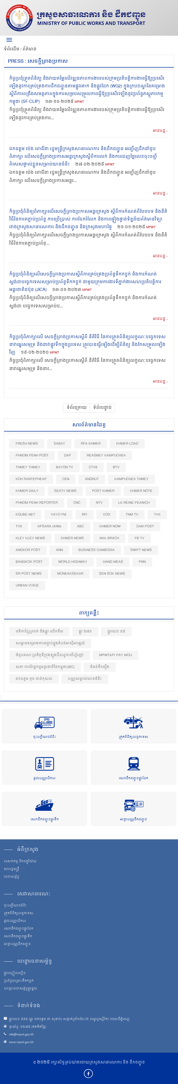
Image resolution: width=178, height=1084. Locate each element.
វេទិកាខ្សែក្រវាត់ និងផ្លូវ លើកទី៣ (39, 632)
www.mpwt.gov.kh (21, 1042)
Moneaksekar (70, 574)
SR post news (29, 574)
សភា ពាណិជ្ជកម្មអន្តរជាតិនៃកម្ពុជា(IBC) (45, 667)
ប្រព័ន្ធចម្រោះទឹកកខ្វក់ (19, 981)
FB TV (139, 538)
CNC (76, 503)
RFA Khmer (91, 444)
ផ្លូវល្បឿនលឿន (15, 973)
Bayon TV (64, 467)
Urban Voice (27, 586)
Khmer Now (110, 526)
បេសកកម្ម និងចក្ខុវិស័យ (20, 861)
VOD (106, 515)
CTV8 (93, 467)
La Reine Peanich (134, 503)
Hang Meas (113, 562)
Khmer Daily (27, 491)
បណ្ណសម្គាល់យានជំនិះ (85, 679)
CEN (65, 479)
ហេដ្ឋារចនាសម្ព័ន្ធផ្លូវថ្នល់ (20, 989)
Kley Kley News (30, 538)
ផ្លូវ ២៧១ (85, 632)
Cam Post (145, 526)
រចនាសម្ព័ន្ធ (11, 877)
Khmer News (72, 538)
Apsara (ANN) (49, 526)
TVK (157, 515)
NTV (99, 503)
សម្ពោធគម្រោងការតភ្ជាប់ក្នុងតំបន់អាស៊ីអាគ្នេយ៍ (50, 643)
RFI (84, 515)
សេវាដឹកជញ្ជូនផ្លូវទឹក (45, 819)
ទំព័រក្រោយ (77, 407)
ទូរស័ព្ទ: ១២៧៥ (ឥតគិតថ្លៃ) (27, 1027)
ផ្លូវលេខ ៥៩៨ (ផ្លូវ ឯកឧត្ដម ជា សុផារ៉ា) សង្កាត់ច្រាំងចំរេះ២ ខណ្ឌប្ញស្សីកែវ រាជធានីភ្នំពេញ (69, 1019)
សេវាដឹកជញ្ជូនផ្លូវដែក (133, 778)
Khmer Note (141, 491)
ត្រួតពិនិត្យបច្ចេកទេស (133, 737)
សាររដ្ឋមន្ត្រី (11, 869)
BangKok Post (29, 562)
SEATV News (65, 491)
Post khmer (103, 491)
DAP (67, 455)
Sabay (59, 444)
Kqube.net (25, 515)
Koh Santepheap (31, 479)
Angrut (92, 479)
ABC (80, 526)
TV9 (19, 526)
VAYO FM (58, 515)
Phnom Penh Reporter (37, 503)
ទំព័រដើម (12, 49)
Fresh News (27, 444)
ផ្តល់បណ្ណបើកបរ (44, 778)
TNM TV (132, 515)
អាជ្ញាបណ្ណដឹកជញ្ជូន (133, 819)
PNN (142, 562)
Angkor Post (28, 550)
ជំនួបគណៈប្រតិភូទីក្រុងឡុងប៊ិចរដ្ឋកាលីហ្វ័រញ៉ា (50, 655)
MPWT (79, 102)
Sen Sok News (112, 574)
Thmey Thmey (28, 467)
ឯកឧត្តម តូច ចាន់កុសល (34, 679)
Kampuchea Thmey (131, 479)
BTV (116, 467)
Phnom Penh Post (32, 455)
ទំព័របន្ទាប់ (102, 407)
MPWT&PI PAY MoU (115, 655)
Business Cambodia (96, 550)
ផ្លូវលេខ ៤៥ (116, 632)
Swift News (141, 550)
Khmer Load (127, 444)
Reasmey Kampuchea (106, 455)
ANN (59, 550)
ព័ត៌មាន (29, 49)
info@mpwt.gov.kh (21, 1034)
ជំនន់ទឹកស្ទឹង (99, 667)
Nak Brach (109, 538)
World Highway (72, 562)
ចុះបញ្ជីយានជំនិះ (44, 737)
